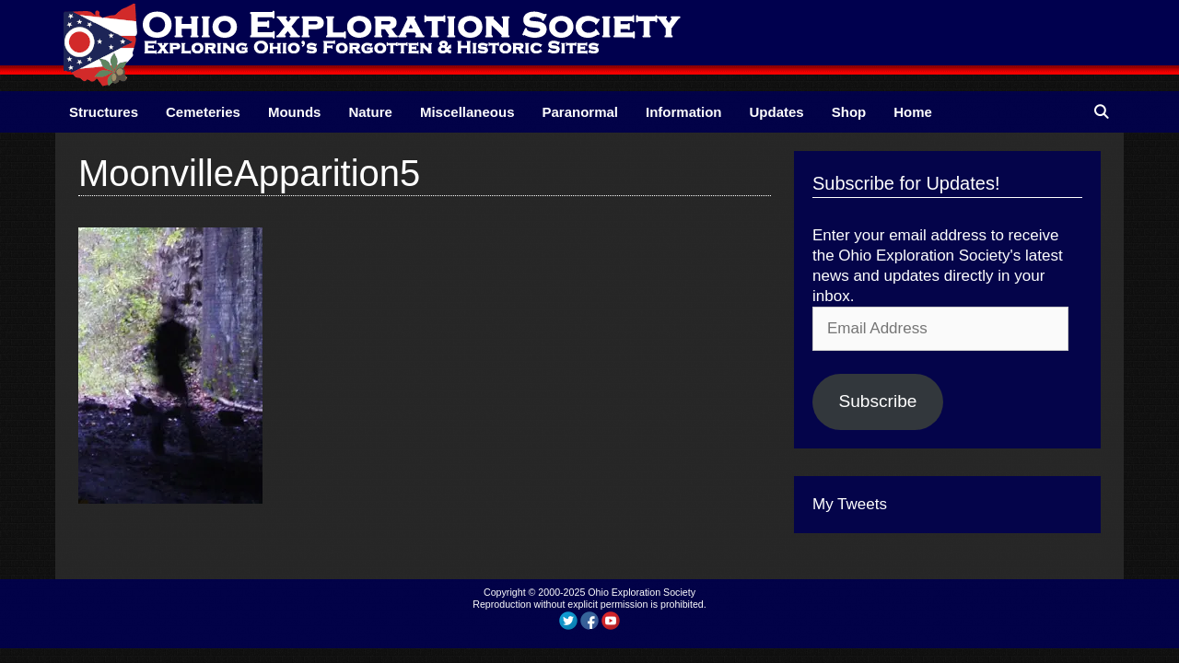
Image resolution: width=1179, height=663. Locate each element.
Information (684, 112)
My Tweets (849, 504)
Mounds (294, 112)
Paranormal (580, 112)
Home (912, 112)
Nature (370, 112)
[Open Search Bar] (1101, 112)
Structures (103, 112)
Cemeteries (203, 112)
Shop (849, 112)
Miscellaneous (467, 112)
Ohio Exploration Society (641, 592)
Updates (777, 112)
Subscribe (877, 401)
